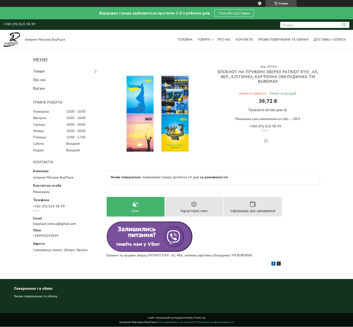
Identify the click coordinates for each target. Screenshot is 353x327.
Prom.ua (199, 318)
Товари (203, 39)
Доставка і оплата (330, 39)
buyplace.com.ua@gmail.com (54, 223)
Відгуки (39, 88)
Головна (185, 39)
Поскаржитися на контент (176, 322)
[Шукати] (343, 25)
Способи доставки (234, 13)
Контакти (244, 39)
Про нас (224, 39)
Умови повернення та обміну (283, 39)
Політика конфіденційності (215, 322)
